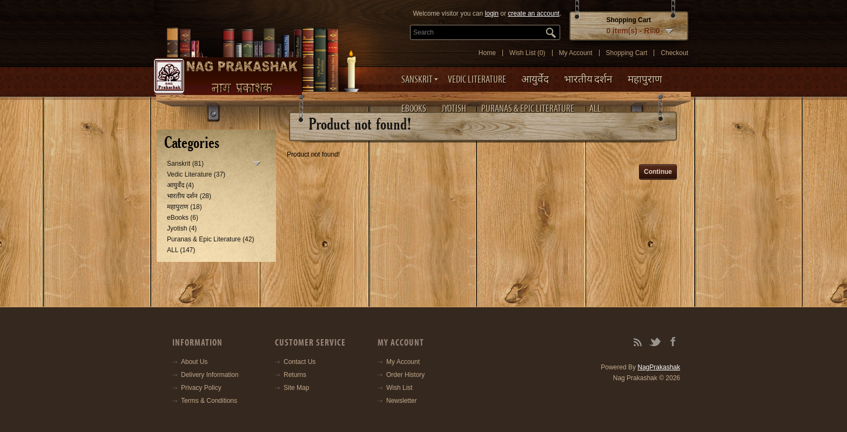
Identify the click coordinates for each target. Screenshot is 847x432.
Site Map (296, 388)
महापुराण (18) (184, 207)
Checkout (674, 53)
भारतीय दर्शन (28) (189, 196)
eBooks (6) (182, 217)
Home (487, 53)
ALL (595, 108)
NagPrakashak (658, 367)
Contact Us (299, 362)
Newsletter (401, 400)
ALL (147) (181, 250)
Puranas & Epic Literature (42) (210, 239)
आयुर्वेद (535, 79)
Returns (295, 375)
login (492, 13)
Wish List (399, 388)
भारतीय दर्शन (588, 79)
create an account (533, 13)
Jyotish (453, 108)
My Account (576, 53)
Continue (658, 172)
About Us (194, 362)
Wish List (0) (527, 53)
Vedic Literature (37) (196, 174)
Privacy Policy (201, 388)
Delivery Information (210, 375)
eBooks (413, 108)
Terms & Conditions (209, 400)
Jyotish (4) (182, 228)
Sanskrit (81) (185, 163)
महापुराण (645, 79)
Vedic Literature (477, 79)
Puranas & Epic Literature (527, 108)
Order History (405, 375)
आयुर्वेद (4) (180, 185)
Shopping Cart (627, 53)
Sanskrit (417, 79)
